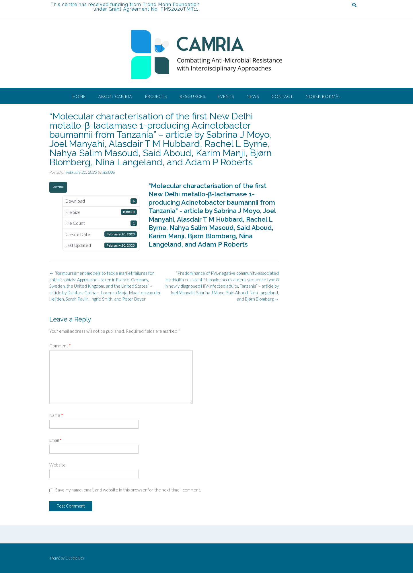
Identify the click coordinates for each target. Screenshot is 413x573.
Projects (156, 96)
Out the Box (74, 558)
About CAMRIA (115, 96)
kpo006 (108, 172)
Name (56, 415)
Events (226, 96)
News (253, 96)
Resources (192, 96)
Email (55, 440)
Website (57, 464)
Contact (282, 96)
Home (79, 96)
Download (58, 186)
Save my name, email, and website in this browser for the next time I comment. (128, 489)
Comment (60, 345)
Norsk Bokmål (323, 96)
